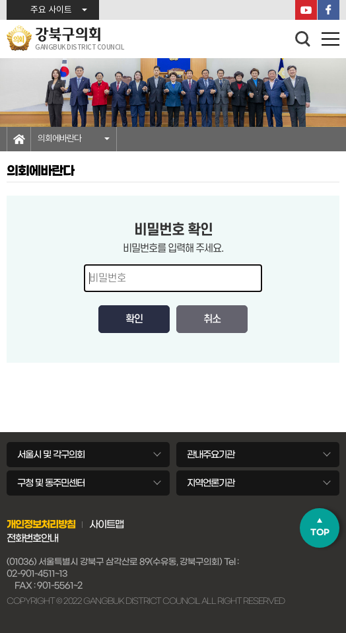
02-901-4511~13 (37, 574)
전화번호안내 (32, 538)
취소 (212, 319)
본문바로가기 (0, 0)
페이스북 (328, 10)
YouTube (306, 10)
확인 (134, 319)
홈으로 (19, 139)
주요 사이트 (51, 10)
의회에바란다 (59, 139)
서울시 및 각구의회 (51, 454)
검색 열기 (303, 39)
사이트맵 (106, 524)
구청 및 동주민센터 (51, 483)
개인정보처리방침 (41, 524)
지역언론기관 (210, 483)
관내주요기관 (210, 454)
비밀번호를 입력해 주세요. (173, 248)
